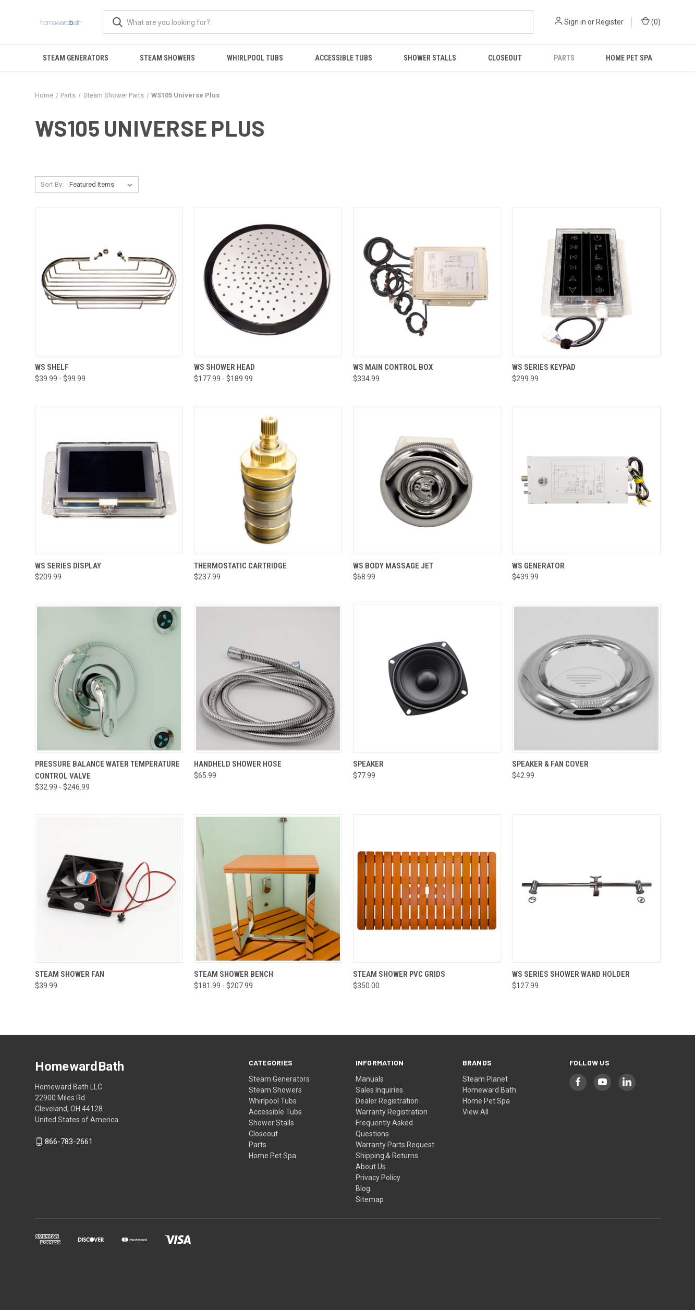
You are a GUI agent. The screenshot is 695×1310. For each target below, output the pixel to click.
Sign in (575, 22)
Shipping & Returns (387, 1155)
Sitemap (370, 1199)
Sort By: (52, 184)
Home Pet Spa (629, 58)
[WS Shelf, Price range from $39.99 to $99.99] (109, 282)
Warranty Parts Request (395, 1145)
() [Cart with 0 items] (651, 21)
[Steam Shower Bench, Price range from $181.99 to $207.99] (268, 888)
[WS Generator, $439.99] (586, 480)
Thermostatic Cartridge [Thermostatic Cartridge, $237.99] (240, 566)
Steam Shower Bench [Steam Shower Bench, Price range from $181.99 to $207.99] (233, 974)
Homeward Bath (489, 1090)
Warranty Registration (392, 1112)
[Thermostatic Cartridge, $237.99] (268, 480)
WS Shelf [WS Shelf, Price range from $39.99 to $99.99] (52, 367)
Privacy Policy (378, 1177)
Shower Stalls (430, 58)
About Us (371, 1166)
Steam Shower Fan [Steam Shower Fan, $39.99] (69, 974)
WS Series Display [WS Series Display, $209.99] (68, 566)
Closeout (505, 58)
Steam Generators (75, 58)
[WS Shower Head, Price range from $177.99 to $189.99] (268, 282)
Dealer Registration (387, 1101)
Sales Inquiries (379, 1090)
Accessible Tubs (343, 58)
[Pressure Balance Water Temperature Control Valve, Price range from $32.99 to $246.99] (109, 678)
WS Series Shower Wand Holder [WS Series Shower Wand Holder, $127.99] (571, 974)
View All (475, 1112)
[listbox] (103, 184)
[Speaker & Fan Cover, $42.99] (586, 678)
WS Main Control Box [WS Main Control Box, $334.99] (393, 367)
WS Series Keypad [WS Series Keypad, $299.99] (544, 367)
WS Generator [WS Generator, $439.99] (538, 566)
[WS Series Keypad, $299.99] (586, 282)
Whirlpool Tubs (255, 58)
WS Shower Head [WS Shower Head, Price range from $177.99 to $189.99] (224, 367)
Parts (564, 58)
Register (610, 22)
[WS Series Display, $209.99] (109, 480)
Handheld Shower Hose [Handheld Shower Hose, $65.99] (238, 764)
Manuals (370, 1079)
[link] (348, 1269)
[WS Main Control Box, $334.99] (427, 282)
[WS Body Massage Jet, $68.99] (427, 480)
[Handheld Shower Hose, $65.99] (268, 678)
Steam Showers (167, 58)
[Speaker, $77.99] (427, 678)
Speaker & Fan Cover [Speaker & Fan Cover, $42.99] (550, 764)
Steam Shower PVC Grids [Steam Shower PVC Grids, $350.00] (399, 974)
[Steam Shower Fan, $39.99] (109, 888)
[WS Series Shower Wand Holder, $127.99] (586, 888)
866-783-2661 (69, 1141)
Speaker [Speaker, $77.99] (368, 764)
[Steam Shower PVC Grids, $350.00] (427, 888)
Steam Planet (485, 1079)
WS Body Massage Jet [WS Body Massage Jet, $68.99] (393, 566)
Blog (363, 1188)
